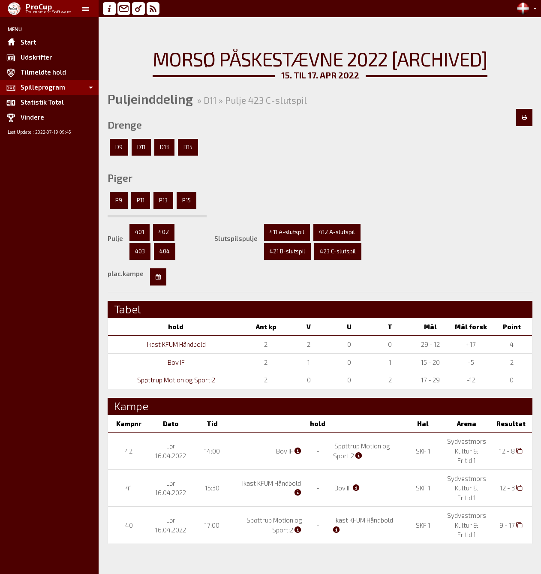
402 (164, 231)
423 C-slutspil (338, 251)
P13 (163, 200)
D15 (187, 147)
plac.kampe (126, 273)
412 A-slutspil (337, 231)
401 (139, 231)
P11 (140, 200)
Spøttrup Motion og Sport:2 (175, 380)
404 (164, 251)
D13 (164, 147)
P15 (186, 200)
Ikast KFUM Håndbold (176, 344)
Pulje (115, 238)
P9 (118, 200)
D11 (141, 147)
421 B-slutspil (287, 251)
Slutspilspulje (236, 238)
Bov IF (175, 362)
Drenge (125, 125)
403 (140, 251)
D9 (119, 147)
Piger (120, 178)
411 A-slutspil (287, 231)
